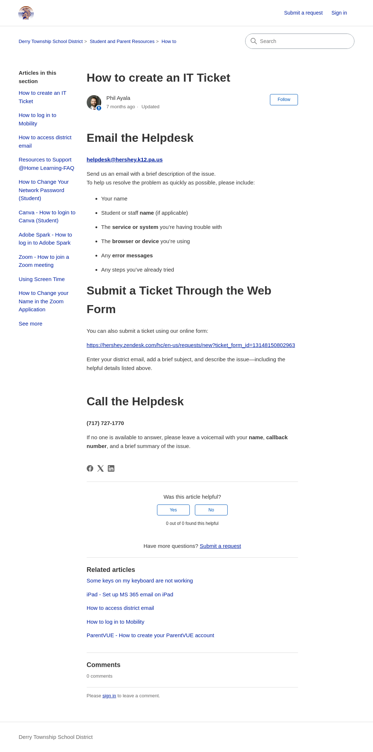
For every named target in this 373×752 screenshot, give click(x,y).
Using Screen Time (42, 279)
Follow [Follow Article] (284, 99)
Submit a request (303, 13)
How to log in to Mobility (37, 119)
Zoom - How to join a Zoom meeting (44, 261)
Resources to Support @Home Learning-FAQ (46, 163)
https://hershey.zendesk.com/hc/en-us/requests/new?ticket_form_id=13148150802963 (191, 345)
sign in (109, 695)
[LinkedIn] (111, 468)
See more (30, 323)
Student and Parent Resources (122, 41)
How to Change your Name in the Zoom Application (43, 301)
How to (168, 41)
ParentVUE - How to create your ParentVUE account (150, 635)
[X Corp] (100, 468)
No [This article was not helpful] (211, 510)
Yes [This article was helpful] (173, 510)
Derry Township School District (51, 41)
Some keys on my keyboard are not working (140, 580)
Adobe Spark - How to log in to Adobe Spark (45, 238)
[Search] (300, 41)
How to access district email (45, 141)
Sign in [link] (339, 13)
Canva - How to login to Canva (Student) (47, 216)
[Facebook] (90, 468)
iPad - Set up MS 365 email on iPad (130, 594)
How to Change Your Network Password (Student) (44, 190)
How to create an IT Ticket (42, 97)
